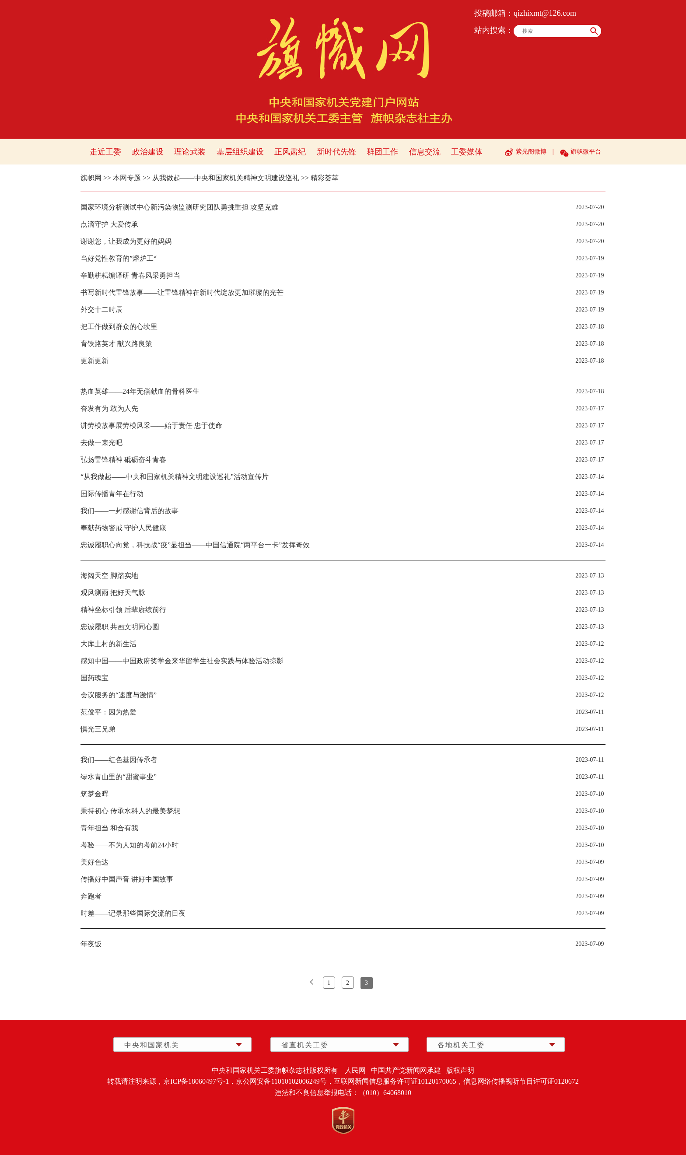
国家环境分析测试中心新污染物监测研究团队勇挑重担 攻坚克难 (179, 207)
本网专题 (127, 178)
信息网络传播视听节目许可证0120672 (521, 1081)
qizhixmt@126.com (545, 13)
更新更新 (94, 360)
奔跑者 (91, 896)
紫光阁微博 (531, 151)
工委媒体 (467, 151)
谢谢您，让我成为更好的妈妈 (126, 241)
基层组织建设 (240, 151)
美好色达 (94, 862)
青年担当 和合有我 (109, 828)
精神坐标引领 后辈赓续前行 (123, 609)
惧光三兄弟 (98, 729)
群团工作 (382, 151)
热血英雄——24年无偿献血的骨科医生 (140, 391)
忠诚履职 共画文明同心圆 (119, 626)
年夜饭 (91, 944)
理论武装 (190, 151)
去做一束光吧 (101, 442)
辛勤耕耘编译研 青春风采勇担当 (130, 275)
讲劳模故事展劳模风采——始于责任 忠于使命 (151, 425)
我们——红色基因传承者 (119, 759)
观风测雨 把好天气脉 (112, 592)
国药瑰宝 (94, 678)
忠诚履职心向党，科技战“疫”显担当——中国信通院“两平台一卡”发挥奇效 (195, 545)
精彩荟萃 (325, 178)
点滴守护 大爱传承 (109, 224)
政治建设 (148, 151)
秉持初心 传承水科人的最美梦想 (130, 811)
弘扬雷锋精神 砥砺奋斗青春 (123, 459)
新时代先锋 (336, 151)
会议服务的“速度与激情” (118, 695)
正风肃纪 (290, 151)
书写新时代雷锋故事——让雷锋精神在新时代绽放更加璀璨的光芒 (182, 292)
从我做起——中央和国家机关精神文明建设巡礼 (225, 178)
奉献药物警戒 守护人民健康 (123, 528)
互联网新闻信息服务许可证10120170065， (398, 1081)
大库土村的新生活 (108, 644)
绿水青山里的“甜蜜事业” (118, 776)
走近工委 (105, 151)
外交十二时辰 (101, 309)
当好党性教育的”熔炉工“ (118, 258)
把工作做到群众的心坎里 (119, 326)
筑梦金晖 (94, 794)
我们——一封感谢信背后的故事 (129, 510)
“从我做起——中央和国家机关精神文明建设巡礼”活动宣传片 (174, 476)
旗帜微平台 (585, 151)
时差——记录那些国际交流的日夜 (133, 913)
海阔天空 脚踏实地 (109, 575)
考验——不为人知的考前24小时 (129, 845)
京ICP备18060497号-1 (196, 1081)
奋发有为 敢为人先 (109, 408)
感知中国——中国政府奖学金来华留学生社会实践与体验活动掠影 (182, 661)
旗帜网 (91, 178)
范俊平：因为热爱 (108, 712)
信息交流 (425, 151)
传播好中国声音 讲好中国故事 (126, 879)
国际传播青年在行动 (112, 493)
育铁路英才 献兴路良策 (116, 343)
